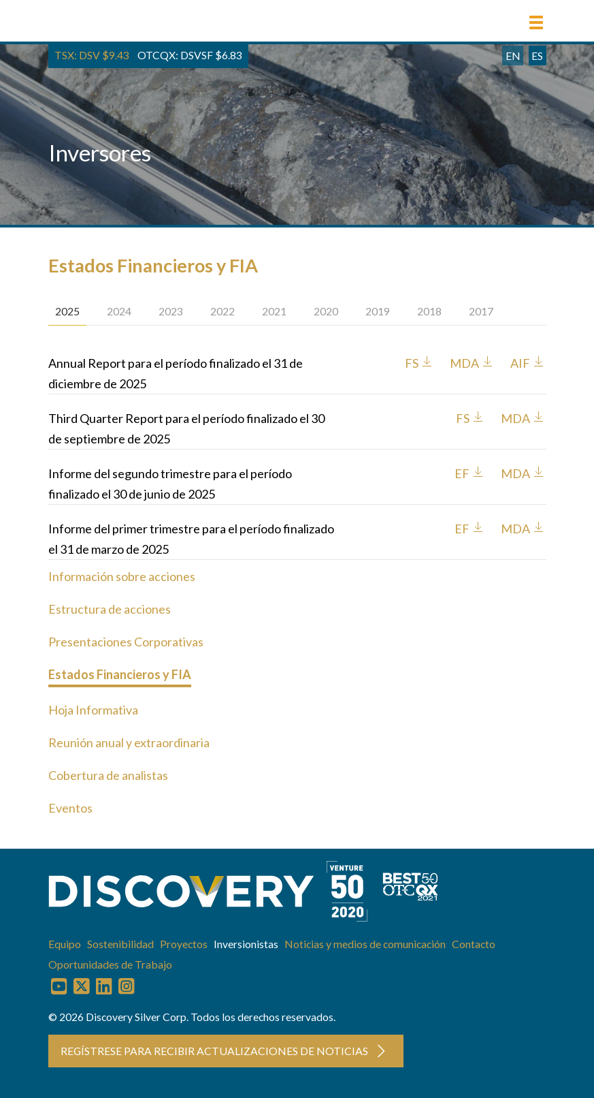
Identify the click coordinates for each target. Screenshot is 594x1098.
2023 (171, 310)
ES (537, 55)
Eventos (70, 807)
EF (470, 473)
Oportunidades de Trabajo (110, 964)
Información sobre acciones (121, 576)
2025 (67, 310)
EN (513, 55)
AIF (528, 363)
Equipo (64, 943)
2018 (429, 310)
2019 (377, 310)
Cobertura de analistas (108, 775)
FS (419, 363)
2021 (274, 310)
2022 (222, 310)
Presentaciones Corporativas (125, 641)
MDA (472, 363)
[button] (536, 22)
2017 (481, 310)
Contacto (473, 943)
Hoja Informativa (93, 709)
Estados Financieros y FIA (119, 674)
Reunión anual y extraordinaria (129, 742)
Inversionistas (246, 943)
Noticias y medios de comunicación (365, 943)
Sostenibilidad (120, 943)
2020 (326, 310)
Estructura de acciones (109, 608)
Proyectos (184, 943)
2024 (119, 310)
